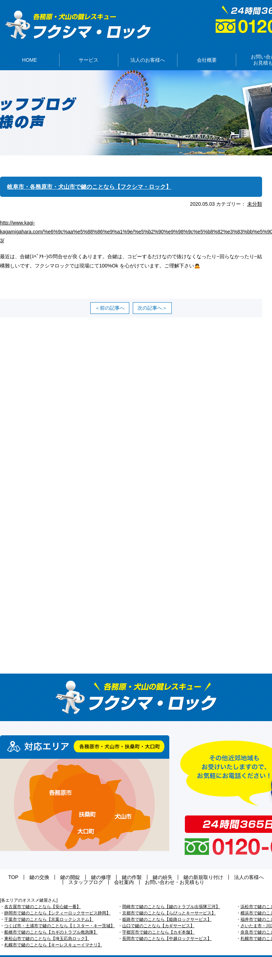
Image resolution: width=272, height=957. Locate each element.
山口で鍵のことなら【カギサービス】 (158, 915)
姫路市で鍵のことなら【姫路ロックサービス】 (166, 908)
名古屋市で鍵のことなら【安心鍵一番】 (42, 896)
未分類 (254, 193)
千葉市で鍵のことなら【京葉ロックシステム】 (49, 908)
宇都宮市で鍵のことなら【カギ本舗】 (158, 921)
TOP (7, 866)
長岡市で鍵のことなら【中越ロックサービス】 (166, 927)
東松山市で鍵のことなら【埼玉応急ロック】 (46, 927)
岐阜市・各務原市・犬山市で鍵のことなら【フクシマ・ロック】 (99, 175)
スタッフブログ (229, 866)
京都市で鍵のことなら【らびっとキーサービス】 (169, 902)
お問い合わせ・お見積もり (136, 871)
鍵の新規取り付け (154, 866)
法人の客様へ (193, 866)
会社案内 (260, 866)
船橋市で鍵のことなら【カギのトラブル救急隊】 (51, 921)
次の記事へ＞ (152, 297)
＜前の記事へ (110, 297)
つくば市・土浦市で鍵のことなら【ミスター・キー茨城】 (59, 915)
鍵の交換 (26, 866)
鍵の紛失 (121, 866)
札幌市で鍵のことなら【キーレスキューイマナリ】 (53, 934)
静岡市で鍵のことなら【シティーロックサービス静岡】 (57, 902)
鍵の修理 (73, 866)
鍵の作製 (97, 866)
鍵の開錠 (50, 866)
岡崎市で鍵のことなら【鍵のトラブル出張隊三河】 (171, 896)
